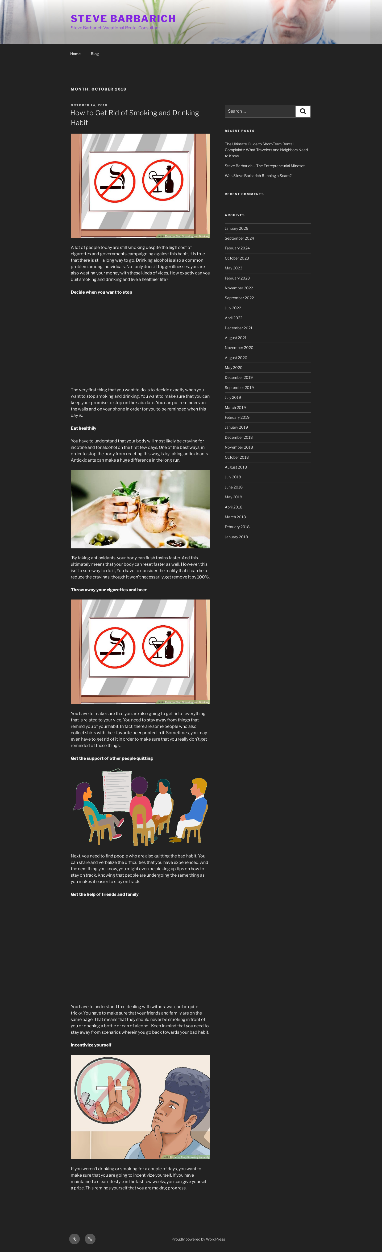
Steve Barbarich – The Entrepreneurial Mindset (265, 165)
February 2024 (237, 248)
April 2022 (233, 317)
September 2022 (239, 297)
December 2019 (239, 377)
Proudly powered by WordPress (198, 1239)
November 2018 (239, 447)
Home (75, 53)
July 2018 (233, 477)
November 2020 (239, 347)
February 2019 (237, 417)
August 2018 (236, 467)
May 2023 (233, 268)
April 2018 (233, 507)
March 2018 (235, 517)
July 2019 (233, 397)
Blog (95, 53)
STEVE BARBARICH (123, 18)
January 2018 (236, 537)
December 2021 (238, 328)
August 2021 (236, 337)
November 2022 (239, 288)
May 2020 (234, 367)
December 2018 (239, 437)
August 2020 (236, 357)
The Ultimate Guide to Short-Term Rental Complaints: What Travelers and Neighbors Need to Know (266, 150)
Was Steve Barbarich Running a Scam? (258, 175)
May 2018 (233, 497)
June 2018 (234, 487)
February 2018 (237, 526)
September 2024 (239, 238)
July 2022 (233, 308)
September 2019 (239, 387)
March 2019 (235, 407)
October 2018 (237, 457)
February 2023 (237, 278)
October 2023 (237, 258)
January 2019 (236, 427)
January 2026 (236, 228)
